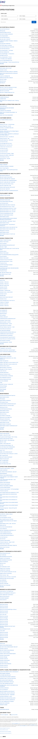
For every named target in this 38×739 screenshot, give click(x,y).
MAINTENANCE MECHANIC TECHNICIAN (7, 204)
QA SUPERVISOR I (3, 580)
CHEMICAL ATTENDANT (4, 302)
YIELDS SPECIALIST (3, 106)
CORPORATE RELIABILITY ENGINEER (6, 166)
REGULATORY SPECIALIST (4, 596)
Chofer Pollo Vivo (3, 370)
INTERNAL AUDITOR (4, 55)
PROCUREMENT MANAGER (5, 673)
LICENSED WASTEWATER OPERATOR (6, 535)
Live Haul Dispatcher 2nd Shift (5, 517)
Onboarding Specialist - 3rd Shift (6, 342)
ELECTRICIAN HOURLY (4, 203)
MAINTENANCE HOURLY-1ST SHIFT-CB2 (7, 234)
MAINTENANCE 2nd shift (4, 422)
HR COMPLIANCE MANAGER (5, 330)
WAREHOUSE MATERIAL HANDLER (6, 77)
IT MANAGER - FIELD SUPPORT (5, 348)
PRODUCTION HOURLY (4, 241)
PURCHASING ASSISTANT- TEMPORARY (7, 694)
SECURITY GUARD (3, 79)
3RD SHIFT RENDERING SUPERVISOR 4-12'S (8, 530)
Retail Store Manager (4, 617)
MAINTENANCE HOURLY (4, 216)
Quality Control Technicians (5, 568)
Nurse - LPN (2, 450)
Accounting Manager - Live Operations (7, 53)
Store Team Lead (3, 614)
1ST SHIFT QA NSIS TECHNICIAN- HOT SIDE (8, 571)
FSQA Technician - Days (4, 575)
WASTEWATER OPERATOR (5, 175)
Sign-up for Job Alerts (13, 714)
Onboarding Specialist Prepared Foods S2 (7, 337)
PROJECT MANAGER (3, 164)
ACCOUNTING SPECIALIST (5, 29)
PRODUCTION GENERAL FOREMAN (6, 485)
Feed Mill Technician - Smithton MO (6, 384)
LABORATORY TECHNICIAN (5, 570)
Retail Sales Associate (4, 604)
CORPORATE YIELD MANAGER (5, 110)
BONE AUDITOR (3, 525)
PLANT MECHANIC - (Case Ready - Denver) (8, 221)
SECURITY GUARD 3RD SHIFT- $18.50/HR (7, 178)
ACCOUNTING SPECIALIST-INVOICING (7, 47)
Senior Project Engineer (4, 168)
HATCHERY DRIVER (3, 129)
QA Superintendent (3, 581)
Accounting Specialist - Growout (6, 57)
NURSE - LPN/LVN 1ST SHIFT (5, 435)
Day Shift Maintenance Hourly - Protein (7, 206)
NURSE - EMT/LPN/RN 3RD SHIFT (6, 452)
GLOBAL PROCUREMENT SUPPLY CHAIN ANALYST (9, 671)
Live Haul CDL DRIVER (4, 150)
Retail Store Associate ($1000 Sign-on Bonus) (8, 609)
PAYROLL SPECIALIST (4, 316)
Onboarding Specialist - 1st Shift (6, 323)
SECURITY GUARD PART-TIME (5, 185)
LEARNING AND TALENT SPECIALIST (6, 333)
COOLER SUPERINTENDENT (5, 487)
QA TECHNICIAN (3, 554)
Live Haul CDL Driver (4, 141)
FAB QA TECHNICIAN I (4, 561)
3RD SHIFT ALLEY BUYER (4, 90)
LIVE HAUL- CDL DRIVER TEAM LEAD (6, 127)
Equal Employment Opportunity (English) (5, 731)
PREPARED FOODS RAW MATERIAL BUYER (7, 698)
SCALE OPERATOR (3, 528)
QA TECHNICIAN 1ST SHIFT (5, 566)
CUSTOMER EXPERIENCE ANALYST (6, 119)
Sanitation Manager (3, 657)
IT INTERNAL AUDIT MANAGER (5, 58)
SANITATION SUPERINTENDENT (6, 645)
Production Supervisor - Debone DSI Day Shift (8, 508)
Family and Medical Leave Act (4, 729)
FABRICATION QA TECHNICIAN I (6, 573)
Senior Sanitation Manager (5, 651)
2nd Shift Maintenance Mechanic (6, 408)
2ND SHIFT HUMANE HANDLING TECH (7, 92)
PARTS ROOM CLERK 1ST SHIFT (6, 68)
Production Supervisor (4, 490)
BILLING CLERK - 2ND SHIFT (5, 39)
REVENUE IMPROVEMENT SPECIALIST (7, 681)
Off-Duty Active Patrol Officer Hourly (6, 183)
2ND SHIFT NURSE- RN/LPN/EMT (6, 457)
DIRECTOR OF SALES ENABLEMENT (6, 115)
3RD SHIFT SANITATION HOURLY (6, 177)
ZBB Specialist (2, 30)
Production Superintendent (5, 484)
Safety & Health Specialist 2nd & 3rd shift (7, 187)
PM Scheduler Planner (4, 402)
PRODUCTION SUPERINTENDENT (6, 475)
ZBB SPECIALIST (3, 81)
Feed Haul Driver (3, 387)
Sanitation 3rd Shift (3, 287)
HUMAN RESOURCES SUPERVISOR (6, 335)
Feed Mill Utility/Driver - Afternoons (6, 140)
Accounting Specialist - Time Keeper (6, 50)
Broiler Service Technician (4, 543)
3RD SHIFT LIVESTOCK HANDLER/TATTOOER (8, 87)
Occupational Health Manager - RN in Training (8, 436)
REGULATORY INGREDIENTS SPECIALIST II (8, 593)
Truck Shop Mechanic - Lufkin (5, 420)
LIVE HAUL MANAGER (4, 380)
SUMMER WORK (3, 98)
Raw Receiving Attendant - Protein (6, 261)
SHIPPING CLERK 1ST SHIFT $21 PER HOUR (8, 678)
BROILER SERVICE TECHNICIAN (5, 356)
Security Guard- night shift (5, 188)
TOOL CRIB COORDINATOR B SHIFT (6, 683)
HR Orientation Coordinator (5, 340)
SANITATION (2, 280)
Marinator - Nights (3, 246)
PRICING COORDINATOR (4, 52)
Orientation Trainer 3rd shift (5, 320)
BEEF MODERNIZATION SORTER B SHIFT (7, 245)
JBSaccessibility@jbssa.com (16, 723)
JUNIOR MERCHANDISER (4, 709)
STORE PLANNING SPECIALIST (5, 532)
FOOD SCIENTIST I (3, 599)
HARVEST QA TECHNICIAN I (5, 558)
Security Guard (2, 538)
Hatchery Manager (3, 386)
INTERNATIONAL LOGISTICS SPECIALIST (7, 693)
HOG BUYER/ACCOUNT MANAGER (6, 89)
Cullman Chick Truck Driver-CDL (6, 146)
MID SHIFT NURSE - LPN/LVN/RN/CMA (7, 440)
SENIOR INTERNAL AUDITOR (5, 32)
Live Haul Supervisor (4, 537)
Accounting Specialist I (4, 35)
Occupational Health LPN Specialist (6, 448)
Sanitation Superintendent (5, 655)
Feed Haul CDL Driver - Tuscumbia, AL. (7, 136)
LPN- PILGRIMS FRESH (4, 462)
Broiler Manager (3, 389)
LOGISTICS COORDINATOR (5, 76)
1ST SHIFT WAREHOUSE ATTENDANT (7, 701)
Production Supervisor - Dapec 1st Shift (7, 542)
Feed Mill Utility (3, 295)
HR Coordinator (3, 315)
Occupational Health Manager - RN (6, 445)
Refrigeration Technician (4, 230)
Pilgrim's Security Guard (4, 458)
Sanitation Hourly (3, 298)
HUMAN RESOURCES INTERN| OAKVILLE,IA (8, 332)
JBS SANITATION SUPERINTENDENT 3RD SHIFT (9, 646)
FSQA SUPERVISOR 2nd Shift (5, 553)
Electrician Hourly (3, 413)
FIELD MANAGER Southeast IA (5, 377)
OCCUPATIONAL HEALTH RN (5, 463)
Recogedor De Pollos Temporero (6, 369)
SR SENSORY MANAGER (4, 598)
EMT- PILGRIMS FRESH (4, 460)
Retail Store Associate (4, 606)
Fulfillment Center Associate (5, 195)
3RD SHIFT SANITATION (4, 285)
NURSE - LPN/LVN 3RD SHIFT (5, 443)
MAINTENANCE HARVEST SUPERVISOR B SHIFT (8, 425)
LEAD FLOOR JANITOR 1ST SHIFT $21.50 (7, 300)
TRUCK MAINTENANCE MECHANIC (6, 201)
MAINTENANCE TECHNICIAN (5, 424)
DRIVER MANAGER (3, 473)
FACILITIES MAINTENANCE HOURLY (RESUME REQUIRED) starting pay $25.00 (8, 219)
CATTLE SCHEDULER (4, 689)
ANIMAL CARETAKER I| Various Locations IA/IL (8, 364)
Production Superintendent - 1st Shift (7, 468)
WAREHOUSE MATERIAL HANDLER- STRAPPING (8, 71)
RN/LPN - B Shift (3, 441)
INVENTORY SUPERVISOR (4, 703)
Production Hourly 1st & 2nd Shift (6, 259)
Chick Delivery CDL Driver (4, 156)
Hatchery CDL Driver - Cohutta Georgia (7, 124)
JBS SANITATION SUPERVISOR (5, 663)
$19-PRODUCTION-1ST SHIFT (5, 274)
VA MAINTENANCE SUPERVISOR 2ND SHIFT (8, 403)
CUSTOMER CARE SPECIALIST (5, 675)
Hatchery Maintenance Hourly (5, 379)
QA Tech (1, 565)
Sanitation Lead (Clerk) (4, 303)
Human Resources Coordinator (5, 325)
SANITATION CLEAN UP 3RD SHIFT (6, 297)
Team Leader (2, 630)
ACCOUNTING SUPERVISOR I (5, 43)
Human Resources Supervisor (5, 328)
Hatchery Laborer (3, 251)
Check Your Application (4, 714)
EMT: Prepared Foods (4, 455)
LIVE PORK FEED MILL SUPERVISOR (6, 375)
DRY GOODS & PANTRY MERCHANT (6, 680)
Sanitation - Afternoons (4, 282)
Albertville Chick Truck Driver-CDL (6, 145)
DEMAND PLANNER (3, 704)
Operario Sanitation (3, 288)
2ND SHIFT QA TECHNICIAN (5, 585)
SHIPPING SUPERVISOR (4, 687)
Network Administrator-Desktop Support (7, 350)
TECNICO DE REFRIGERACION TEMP (6, 213)
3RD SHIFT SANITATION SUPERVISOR (7, 650)
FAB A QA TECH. (3, 563)
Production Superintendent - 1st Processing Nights (9, 489)
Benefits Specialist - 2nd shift (5, 322)
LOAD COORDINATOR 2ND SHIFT (6, 533)
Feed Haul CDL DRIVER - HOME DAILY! (7, 155)
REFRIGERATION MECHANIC (5, 199)
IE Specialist (2, 427)
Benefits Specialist (3, 313)
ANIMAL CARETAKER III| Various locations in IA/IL (9, 362)
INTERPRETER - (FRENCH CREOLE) (6, 514)
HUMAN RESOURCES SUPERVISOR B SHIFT (8, 318)
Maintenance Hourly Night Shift (6, 417)
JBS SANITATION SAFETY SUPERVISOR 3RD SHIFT (9, 190)
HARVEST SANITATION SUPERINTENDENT (8, 653)
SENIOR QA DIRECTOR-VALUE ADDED (7, 578)
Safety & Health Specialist (4, 433)
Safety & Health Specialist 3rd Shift (6, 438)
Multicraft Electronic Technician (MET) (7, 405)
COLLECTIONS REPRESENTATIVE (6, 60)
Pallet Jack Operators (4, 266)
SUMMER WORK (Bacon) (4, 97)
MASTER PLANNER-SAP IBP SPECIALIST (7, 691)
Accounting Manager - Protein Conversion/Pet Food (9, 62)
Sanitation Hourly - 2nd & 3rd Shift (6, 292)
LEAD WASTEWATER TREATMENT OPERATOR (8, 545)
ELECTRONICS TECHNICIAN (5, 415)
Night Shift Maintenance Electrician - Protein (8, 208)
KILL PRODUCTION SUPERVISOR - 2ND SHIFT (8, 471)
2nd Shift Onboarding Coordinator (6, 264)
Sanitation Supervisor (4, 658)
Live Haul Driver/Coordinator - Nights (7, 153)
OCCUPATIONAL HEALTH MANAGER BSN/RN (8, 180)
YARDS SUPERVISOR (3, 470)
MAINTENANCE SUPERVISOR (5, 400)
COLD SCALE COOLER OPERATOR (6, 526)
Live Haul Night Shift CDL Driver (6, 143)
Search (34, 22)
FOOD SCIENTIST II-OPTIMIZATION (6, 591)
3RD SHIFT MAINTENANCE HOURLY (6, 215)
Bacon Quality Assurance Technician (6, 519)
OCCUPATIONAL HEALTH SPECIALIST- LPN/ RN (8, 453)
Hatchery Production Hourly (5, 374)
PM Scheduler (2, 398)
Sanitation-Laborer (3, 69)
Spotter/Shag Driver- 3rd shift (5, 126)
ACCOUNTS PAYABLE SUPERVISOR (6, 34)
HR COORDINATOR (3, 310)
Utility (1, 382)
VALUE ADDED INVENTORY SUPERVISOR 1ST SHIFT (9, 492)
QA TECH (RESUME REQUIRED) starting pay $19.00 (9, 254)
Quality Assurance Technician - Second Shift (8, 576)
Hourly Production (3, 256)
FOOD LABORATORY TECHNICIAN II (6, 594)
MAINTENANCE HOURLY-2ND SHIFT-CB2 (7, 228)
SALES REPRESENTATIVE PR (5, 629)
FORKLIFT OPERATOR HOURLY (5, 240)
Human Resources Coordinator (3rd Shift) (7, 338)
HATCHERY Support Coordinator (6, 45)
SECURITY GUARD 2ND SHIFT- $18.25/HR (7, 182)
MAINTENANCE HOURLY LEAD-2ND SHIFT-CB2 (8, 227)
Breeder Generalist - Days (4, 138)
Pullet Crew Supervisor (4, 360)
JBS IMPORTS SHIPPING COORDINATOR (7, 699)
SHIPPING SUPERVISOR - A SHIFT (6, 696)
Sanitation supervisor (4, 648)
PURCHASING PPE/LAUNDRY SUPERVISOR (7, 676)
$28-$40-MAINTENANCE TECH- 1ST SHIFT (7, 211)
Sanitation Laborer (3, 293)
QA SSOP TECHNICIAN (4, 583)
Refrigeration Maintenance (5, 419)
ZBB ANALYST (2, 82)
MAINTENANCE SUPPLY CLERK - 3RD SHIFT (8, 523)
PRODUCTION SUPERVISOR (5, 482)
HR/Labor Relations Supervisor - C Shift (7, 327)
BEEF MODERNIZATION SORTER (6, 556)
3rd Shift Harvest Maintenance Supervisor (7, 395)
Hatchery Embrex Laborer (4, 365)
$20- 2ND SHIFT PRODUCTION (5, 272)
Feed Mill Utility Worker (4, 372)
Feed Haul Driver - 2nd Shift (5, 158)
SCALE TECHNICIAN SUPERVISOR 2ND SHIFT (8, 351)
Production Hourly (3, 263)
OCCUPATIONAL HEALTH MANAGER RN (7, 447)
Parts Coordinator (3, 243)
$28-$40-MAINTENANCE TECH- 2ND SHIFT (8, 209)
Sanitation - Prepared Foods (5, 290)
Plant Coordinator (3, 515)
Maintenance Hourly (3, 407)
